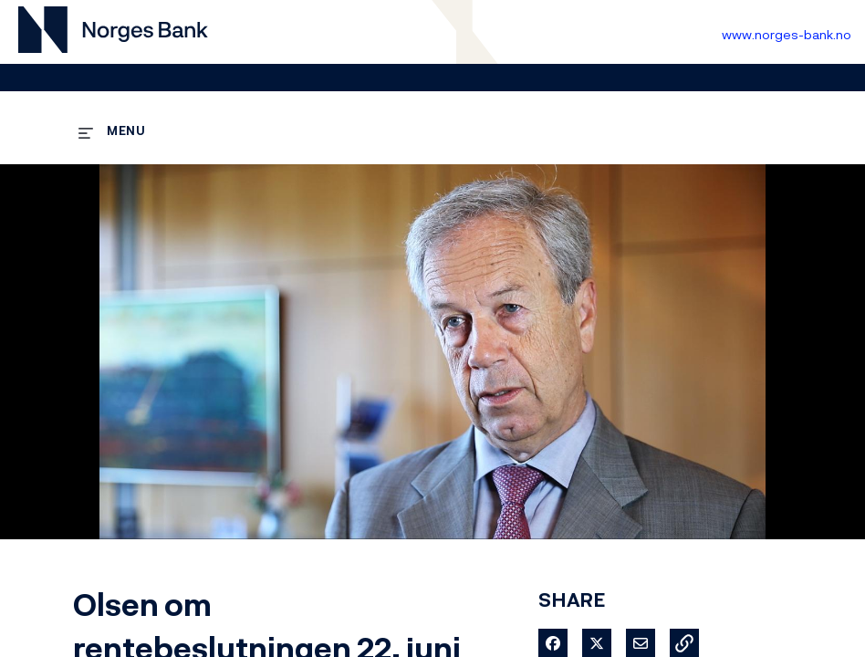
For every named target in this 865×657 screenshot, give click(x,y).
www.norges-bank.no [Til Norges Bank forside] (786, 34)
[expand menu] (112, 130)
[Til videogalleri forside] (113, 32)
